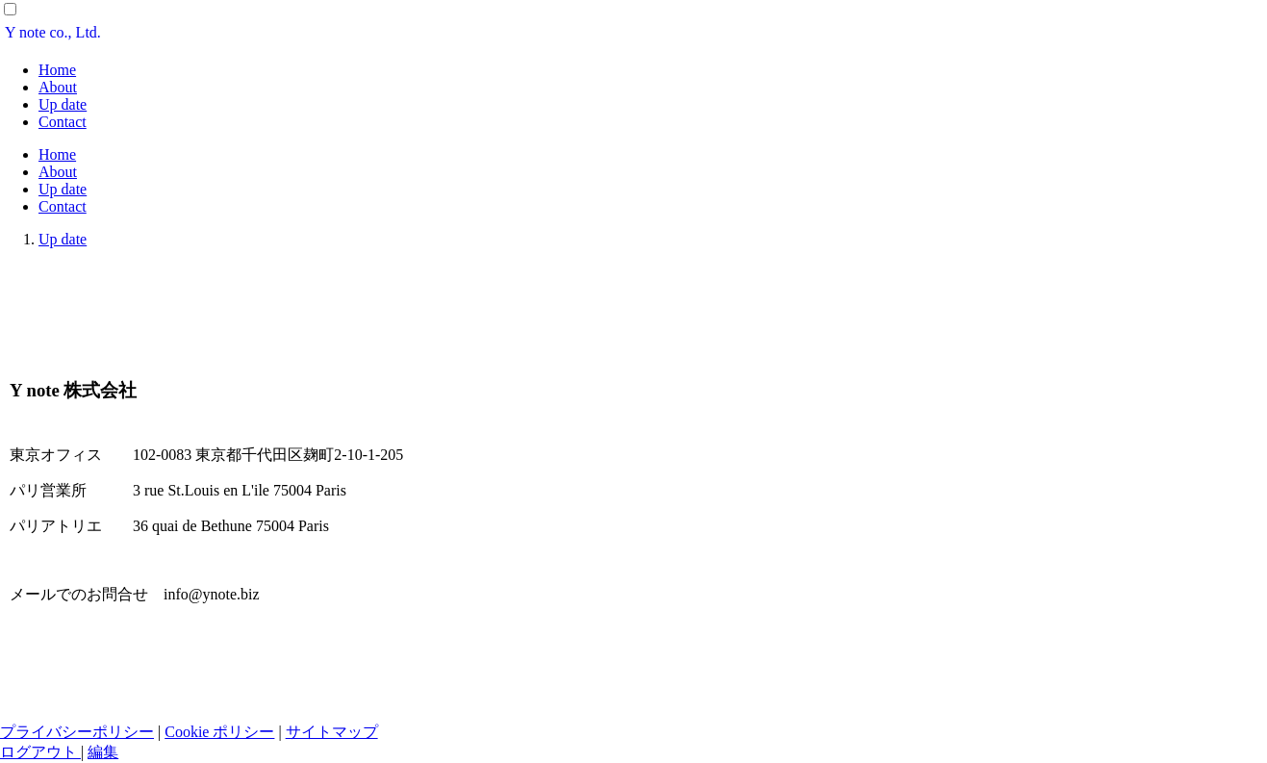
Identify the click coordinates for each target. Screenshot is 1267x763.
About (57, 87)
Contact (62, 122)
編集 (103, 752)
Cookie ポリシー (219, 732)
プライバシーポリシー (77, 732)
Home (57, 70)
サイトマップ (332, 732)
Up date (62, 104)
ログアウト (40, 752)
